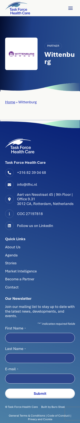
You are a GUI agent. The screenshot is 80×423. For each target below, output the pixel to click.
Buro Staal (58, 407)
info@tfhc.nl (27, 184)
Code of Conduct (58, 415)
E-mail (11, 369)
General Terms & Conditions (27, 415)
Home (10, 102)
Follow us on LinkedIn (35, 225)
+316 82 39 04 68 (31, 172)
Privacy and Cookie (40, 419)
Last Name (15, 348)
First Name (15, 328)
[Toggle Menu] (70, 8)
